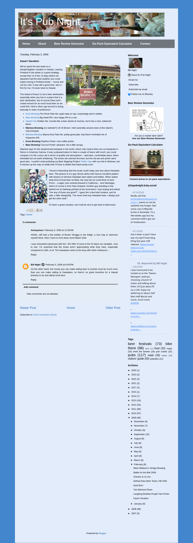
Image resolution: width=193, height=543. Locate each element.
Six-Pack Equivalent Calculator (112, 43)
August (138, 438)
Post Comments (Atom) (45, 314)
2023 (134, 374)
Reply (33, 254)
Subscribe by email (138, 89)
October (138, 430)
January (138, 503)
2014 (134, 396)
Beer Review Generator (69, 43)
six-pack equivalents (159, 179)
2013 (134, 400)
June (136, 447)
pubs (132, 355)
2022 (134, 379)
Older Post (113, 308)
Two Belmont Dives (142, 489)
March (137, 460)
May (136, 451)
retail (151, 355)
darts (147, 349)
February (139, 464)
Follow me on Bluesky (142, 94)
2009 (134, 417)
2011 (134, 409)
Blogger (102, 533)
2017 (134, 387)
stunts (164, 355)
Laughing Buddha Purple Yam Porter (151, 494)
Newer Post (28, 308)
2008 (134, 509)
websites (154, 359)
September (139, 434)
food (156, 348)
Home (26, 43)
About (42, 43)
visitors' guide (136, 358)
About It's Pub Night (141, 75)
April (136, 456)
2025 (134, 370)
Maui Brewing (32, 117)
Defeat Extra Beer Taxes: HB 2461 (150, 481)
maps (169, 348)
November (139, 425)
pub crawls (161, 351)
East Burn (138, 485)
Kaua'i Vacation (140, 498)
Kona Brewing (32, 114)
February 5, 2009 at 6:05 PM (59, 264)
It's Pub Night (50, 21)
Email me (133, 80)
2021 (134, 383)
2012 (134, 405)
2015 (134, 392)
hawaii (29, 214)
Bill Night (35, 264)
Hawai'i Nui (31, 121)
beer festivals (140, 344)
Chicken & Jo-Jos (142, 476)
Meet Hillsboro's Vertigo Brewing (149, 468)
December (139, 421)
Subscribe (133, 84)
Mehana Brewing (34, 134)
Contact (145, 43)
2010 (134, 413)
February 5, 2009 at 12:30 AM (59, 230)
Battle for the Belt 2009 (144, 472)
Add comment (31, 287)
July (136, 443)
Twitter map (86, 161)
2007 (134, 513)
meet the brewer (141, 351)
